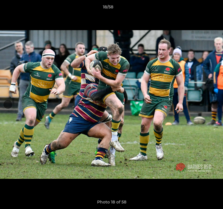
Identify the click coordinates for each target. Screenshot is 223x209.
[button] (202, 8)
